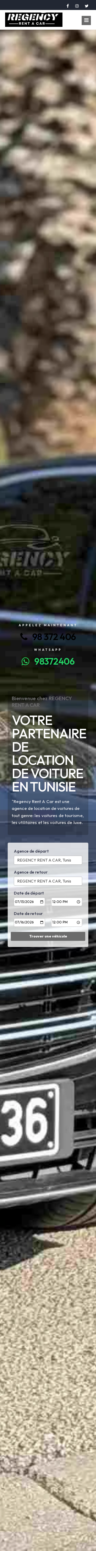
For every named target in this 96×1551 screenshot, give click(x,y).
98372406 (48, 661)
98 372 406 (48, 636)
